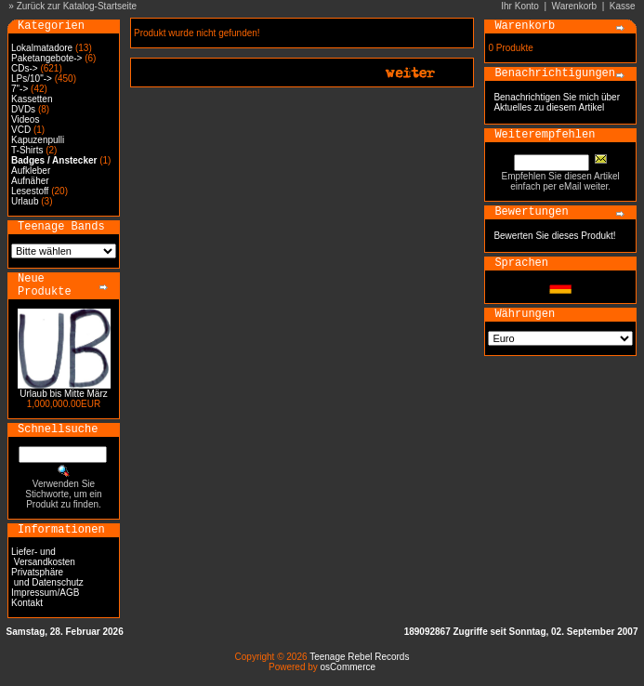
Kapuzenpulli (37, 140)
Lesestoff (29, 191)
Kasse (623, 6)
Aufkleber (30, 170)
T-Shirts (27, 150)
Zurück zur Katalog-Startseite (77, 6)
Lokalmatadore (41, 48)
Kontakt (27, 603)
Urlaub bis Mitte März (63, 394)
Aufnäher (30, 181)
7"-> (19, 89)
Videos (25, 119)
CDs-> (24, 68)
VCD (21, 130)
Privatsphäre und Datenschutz (47, 577)
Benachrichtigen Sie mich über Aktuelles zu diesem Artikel (556, 102)
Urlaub (24, 201)
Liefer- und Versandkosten (43, 557)
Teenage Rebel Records (359, 657)
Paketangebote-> (46, 58)
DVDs (23, 109)
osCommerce (348, 667)
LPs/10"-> (31, 78)
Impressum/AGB (45, 592)
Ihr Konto (520, 6)
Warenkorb (575, 6)
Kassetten (31, 99)
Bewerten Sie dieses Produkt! (554, 236)
